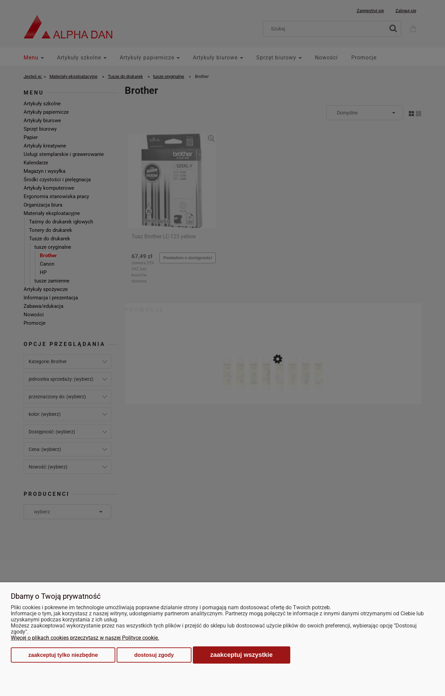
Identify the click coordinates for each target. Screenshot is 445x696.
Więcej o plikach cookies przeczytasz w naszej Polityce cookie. (85, 638)
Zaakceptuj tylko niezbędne (63, 655)
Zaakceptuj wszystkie (241, 654)
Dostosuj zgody (154, 655)
